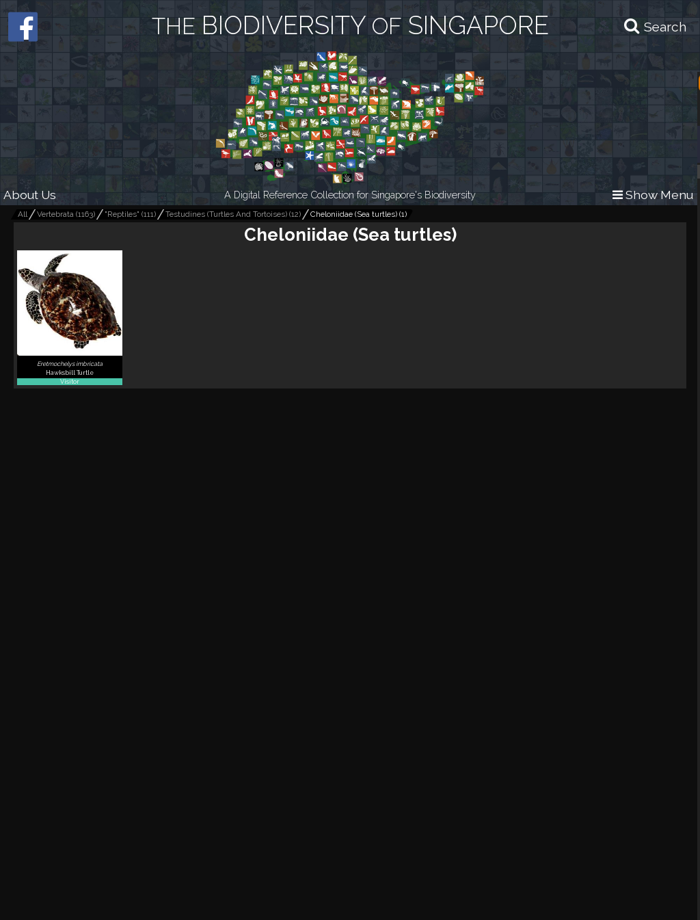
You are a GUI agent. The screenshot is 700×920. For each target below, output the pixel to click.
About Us (29, 194)
